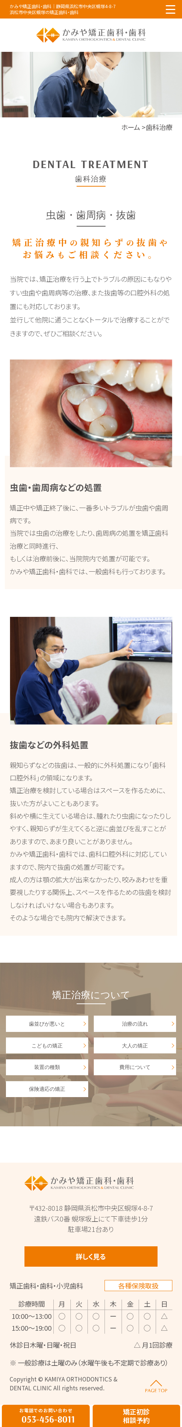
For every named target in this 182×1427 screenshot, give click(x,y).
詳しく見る (91, 1256)
